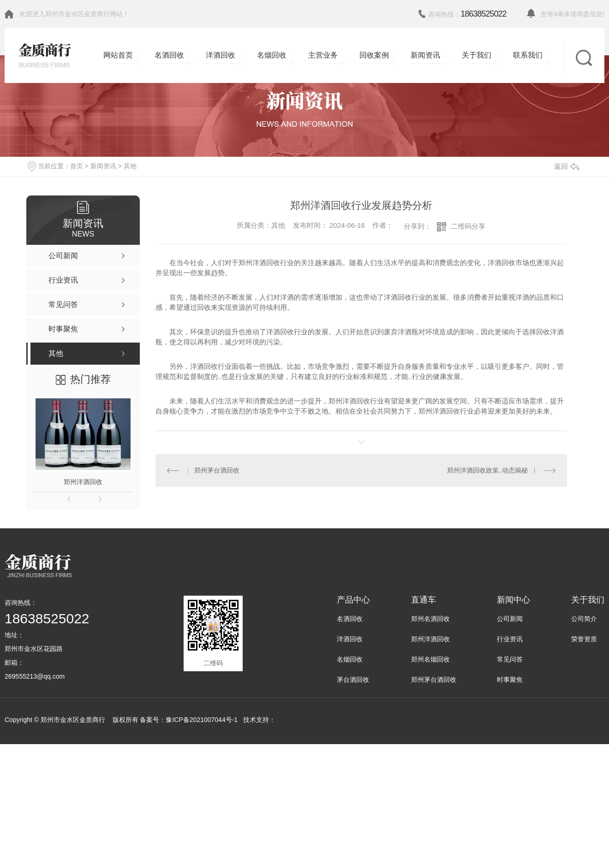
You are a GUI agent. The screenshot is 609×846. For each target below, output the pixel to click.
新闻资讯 (103, 166)
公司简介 (584, 618)
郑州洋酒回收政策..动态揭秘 (487, 470)
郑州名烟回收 (430, 659)
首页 (76, 166)
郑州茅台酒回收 (216, 470)
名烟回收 (350, 659)
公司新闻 (510, 618)
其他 (130, 166)
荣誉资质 (584, 639)
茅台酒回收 (353, 679)
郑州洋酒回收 (83, 481)
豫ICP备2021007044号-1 (202, 719)
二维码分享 (468, 226)
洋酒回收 (350, 639)
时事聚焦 (510, 679)
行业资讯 (510, 639)
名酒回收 (350, 618)
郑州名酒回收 (430, 618)
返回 (566, 166)
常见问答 (510, 659)
